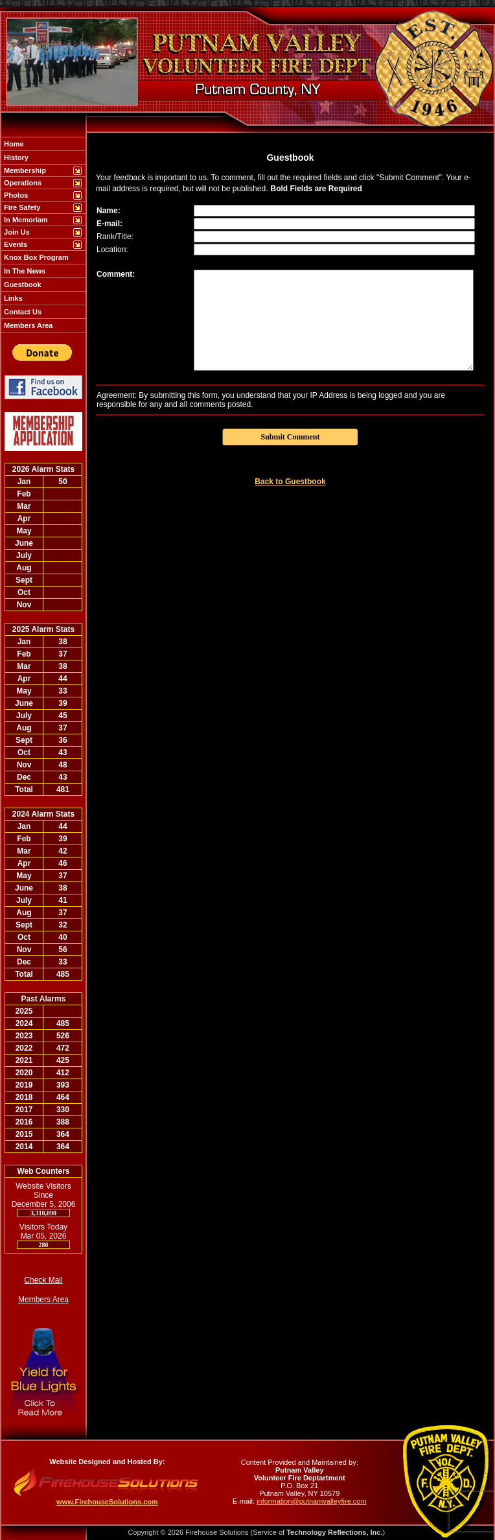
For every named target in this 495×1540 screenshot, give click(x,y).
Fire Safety (21, 207)
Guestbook (21, 284)
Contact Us (21, 312)
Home (13, 144)
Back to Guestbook (290, 481)
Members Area (27, 325)
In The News (23, 271)
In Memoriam (25, 220)
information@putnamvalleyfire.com (312, 1501)
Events (14, 244)
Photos (15, 195)
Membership (24, 170)
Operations (21, 183)
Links (12, 298)
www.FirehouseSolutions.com (107, 1502)
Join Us (16, 232)
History (15, 157)
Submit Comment (289, 436)
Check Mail (43, 1280)
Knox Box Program (35, 257)
